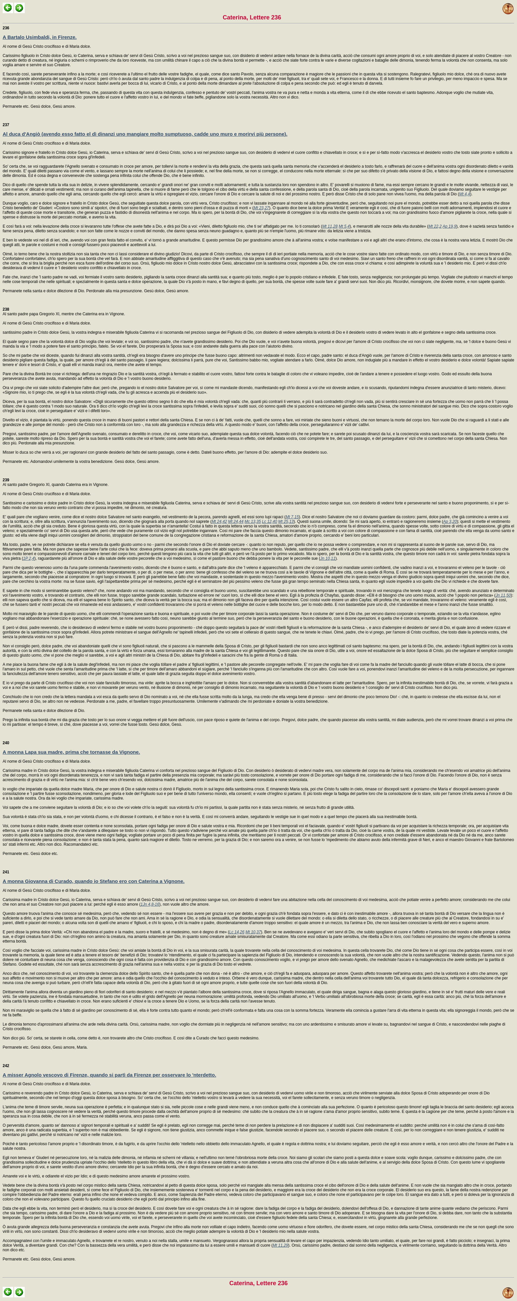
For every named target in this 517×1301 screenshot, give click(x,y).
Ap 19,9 (449, 226)
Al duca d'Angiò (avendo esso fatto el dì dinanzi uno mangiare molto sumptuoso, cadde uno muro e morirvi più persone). (145, 134)
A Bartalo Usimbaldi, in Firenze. (40, 37)
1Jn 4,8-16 (149, 904)
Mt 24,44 (236, 521)
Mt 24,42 (219, 521)
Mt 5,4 (344, 226)
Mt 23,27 (261, 208)
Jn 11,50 (503, 595)
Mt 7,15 (292, 517)
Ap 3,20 (450, 521)
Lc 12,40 (269, 521)
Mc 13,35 (253, 521)
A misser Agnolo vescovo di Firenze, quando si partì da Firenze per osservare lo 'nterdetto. (109, 1075)
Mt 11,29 (280, 1245)
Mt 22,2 (434, 226)
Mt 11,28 (330, 226)
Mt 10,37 (253, 932)
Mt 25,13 (286, 521)
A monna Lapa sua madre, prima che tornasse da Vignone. (71, 752)
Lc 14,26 (236, 932)
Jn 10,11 (327, 558)
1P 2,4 (28, 558)
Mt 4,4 (464, 194)
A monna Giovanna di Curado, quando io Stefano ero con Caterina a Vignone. (94, 881)
